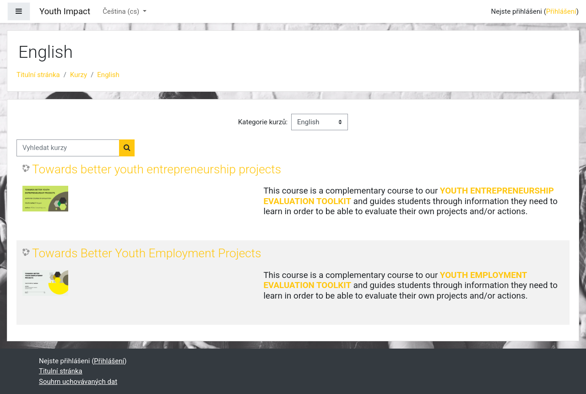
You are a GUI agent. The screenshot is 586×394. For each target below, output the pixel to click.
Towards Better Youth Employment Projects (146, 253)
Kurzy (78, 75)
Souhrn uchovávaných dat (78, 381)
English (108, 75)
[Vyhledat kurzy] (67, 147)
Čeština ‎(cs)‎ (122, 11)
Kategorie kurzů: (263, 122)
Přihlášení (561, 11)
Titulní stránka (38, 75)
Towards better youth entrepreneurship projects (156, 169)
